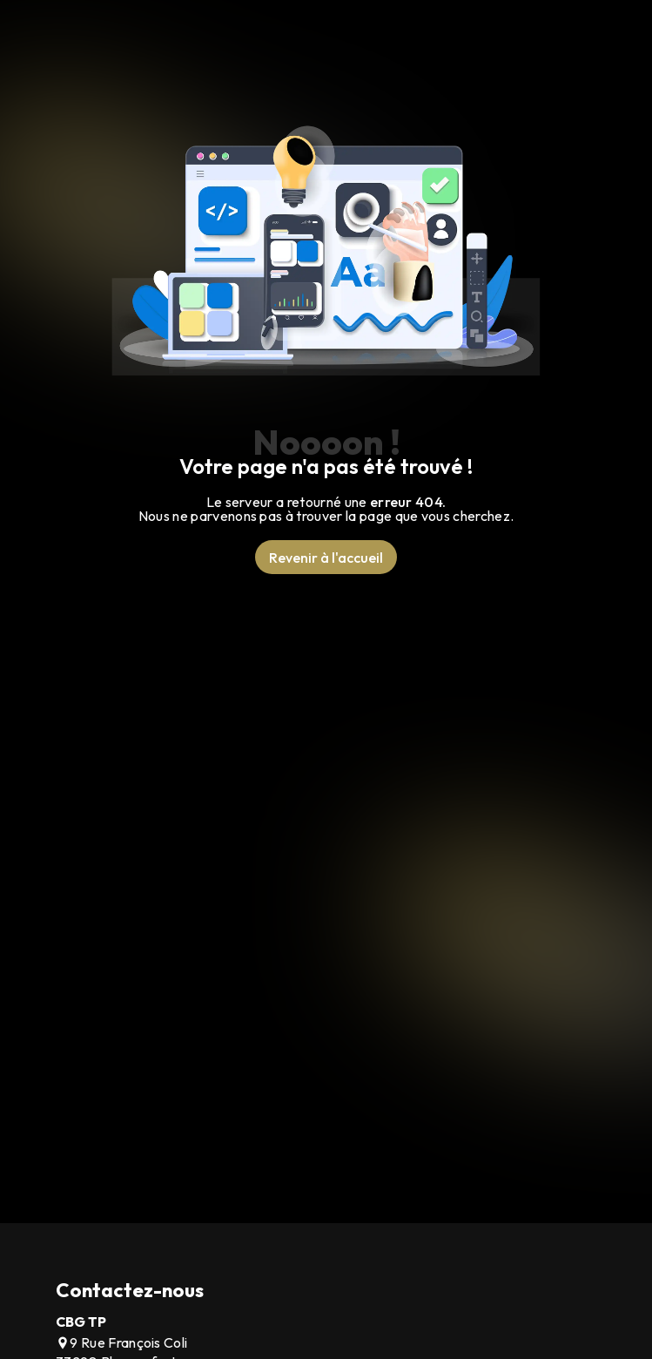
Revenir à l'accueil (326, 557)
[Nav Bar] (597, 47)
